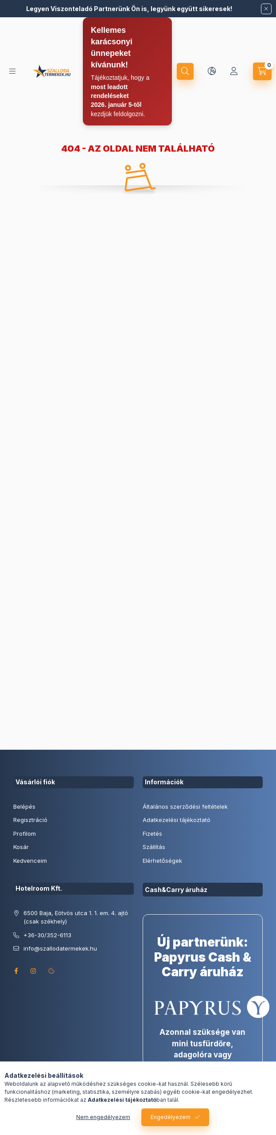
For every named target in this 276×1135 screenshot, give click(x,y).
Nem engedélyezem (103, 1117)
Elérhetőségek (162, 860)
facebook (16, 971)
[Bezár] (266, 9)
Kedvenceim (30, 860)
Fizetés (152, 833)
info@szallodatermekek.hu (60, 948)
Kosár (21, 846)
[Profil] (234, 71)
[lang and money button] (212, 71)
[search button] (185, 71)
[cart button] (262, 71)
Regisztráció (30, 819)
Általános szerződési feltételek (185, 806)
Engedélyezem (170, 1117)
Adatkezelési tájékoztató (176, 819)
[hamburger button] (12, 71)
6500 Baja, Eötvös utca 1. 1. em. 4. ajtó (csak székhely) (75, 917)
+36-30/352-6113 (47, 935)
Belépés (24, 806)
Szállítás (154, 846)
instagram (34, 971)
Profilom (24, 833)
